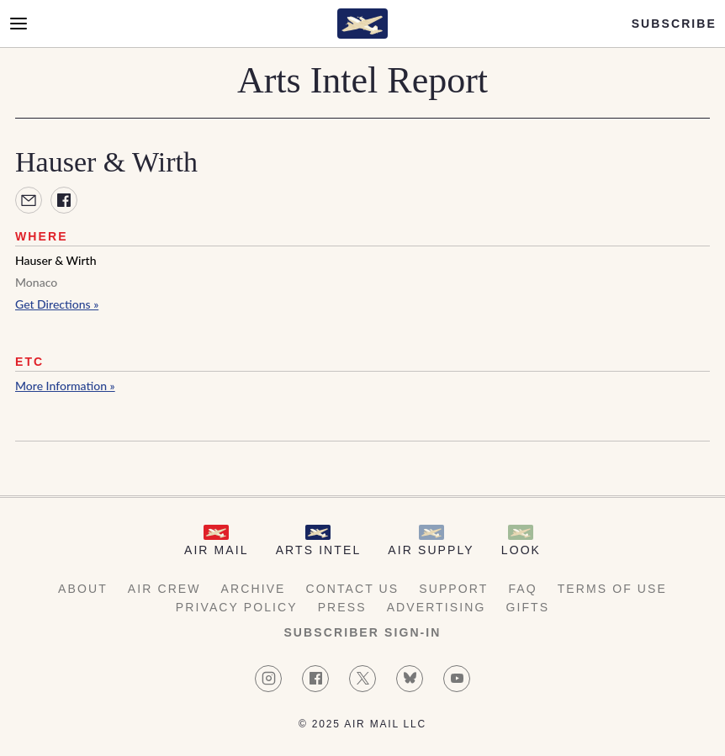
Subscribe (674, 23)
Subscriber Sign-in (362, 632)
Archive (253, 589)
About (83, 589)
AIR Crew (164, 589)
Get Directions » (56, 304)
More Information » (65, 385)
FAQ (522, 589)
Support (453, 589)
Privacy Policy (237, 607)
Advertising (436, 607)
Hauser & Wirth (56, 260)
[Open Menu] (18, 23)
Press (342, 607)
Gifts (527, 607)
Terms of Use (612, 589)
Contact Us (353, 589)
